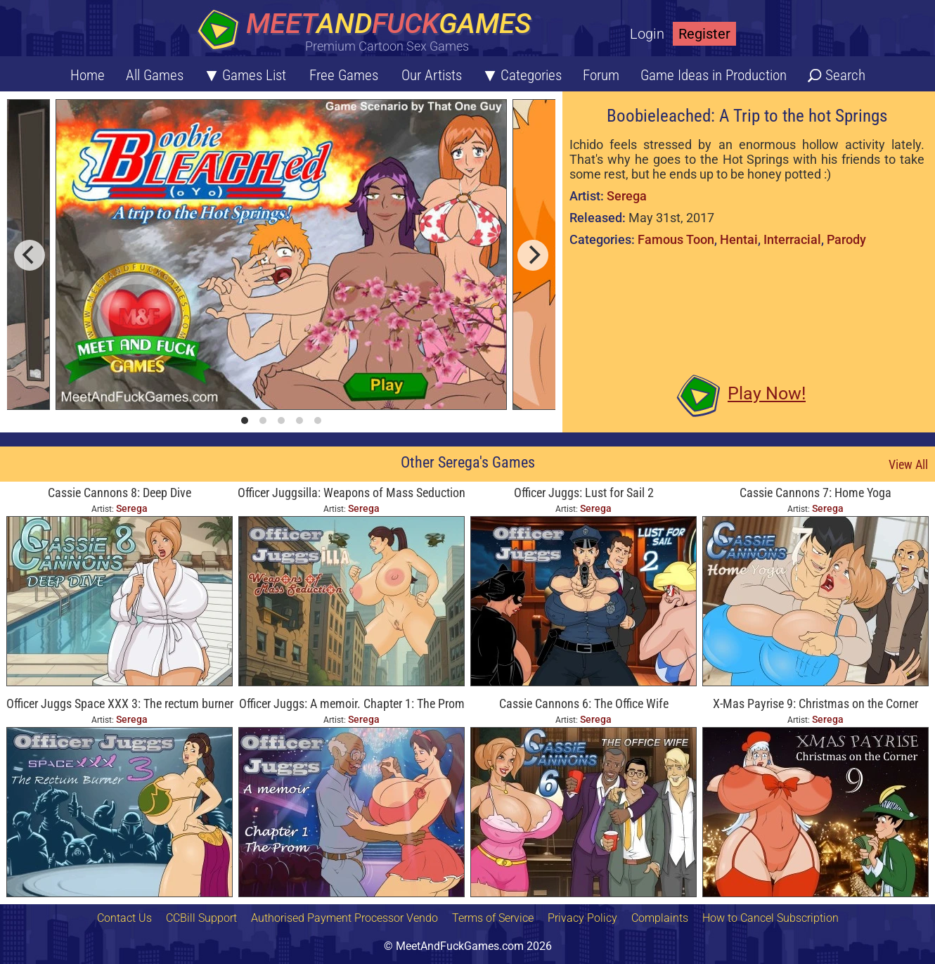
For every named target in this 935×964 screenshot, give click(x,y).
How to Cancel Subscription (770, 918)
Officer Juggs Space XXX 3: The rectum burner (119, 703)
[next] (532, 255)
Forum (601, 75)
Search (845, 75)
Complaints (659, 918)
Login (647, 33)
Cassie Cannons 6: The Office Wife (584, 703)
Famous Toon (676, 239)
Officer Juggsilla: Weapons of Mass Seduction (351, 492)
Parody (846, 239)
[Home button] (369, 31)
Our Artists (431, 75)
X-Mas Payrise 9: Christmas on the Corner (815, 703)
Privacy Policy (582, 918)
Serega (627, 195)
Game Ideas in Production (713, 75)
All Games (154, 75)
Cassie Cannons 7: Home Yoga (815, 492)
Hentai (739, 239)
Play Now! (767, 393)
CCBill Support (201, 918)
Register (704, 33)
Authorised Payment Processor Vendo (344, 918)
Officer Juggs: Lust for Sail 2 (584, 492)
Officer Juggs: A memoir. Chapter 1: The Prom (352, 703)
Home (87, 75)
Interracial (792, 239)
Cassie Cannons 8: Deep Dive (119, 492)
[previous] (29, 255)
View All (908, 464)
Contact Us (124, 918)
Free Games (343, 75)
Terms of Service (493, 918)
